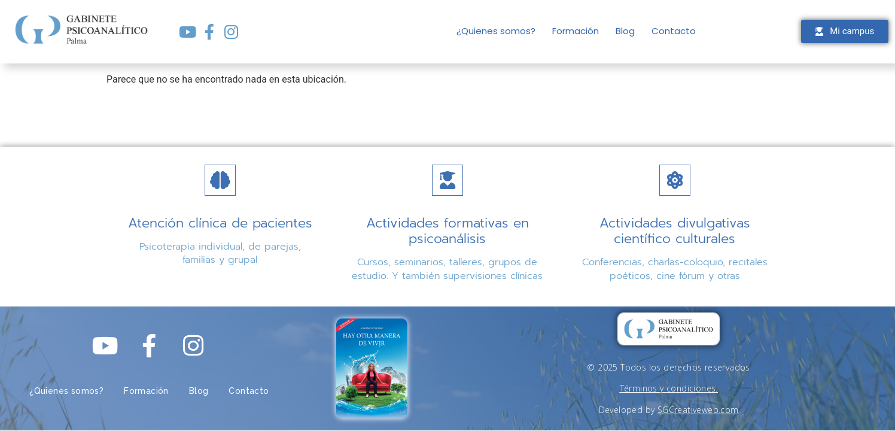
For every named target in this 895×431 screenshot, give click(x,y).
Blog (625, 31)
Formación (575, 31)
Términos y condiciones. (669, 388)
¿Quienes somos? (495, 31)
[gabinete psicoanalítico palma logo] (668, 329)
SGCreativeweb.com (698, 409)
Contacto (674, 31)
